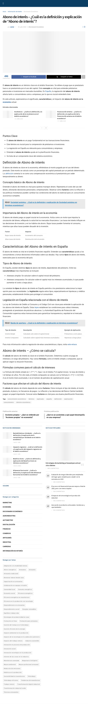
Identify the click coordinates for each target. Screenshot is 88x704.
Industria (7, 542)
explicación (68, 399)
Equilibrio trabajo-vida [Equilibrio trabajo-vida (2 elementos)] (11, 613)
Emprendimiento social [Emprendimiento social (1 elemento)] (11, 609)
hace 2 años (17, 466)
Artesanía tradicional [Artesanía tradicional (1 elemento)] (11, 574)
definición (9, 173)
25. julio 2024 (22, 27)
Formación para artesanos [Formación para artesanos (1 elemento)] (29, 621)
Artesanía (7, 538)
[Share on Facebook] (28, 77)
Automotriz (8, 520)
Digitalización (9, 525)
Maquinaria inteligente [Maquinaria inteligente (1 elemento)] (29, 660)
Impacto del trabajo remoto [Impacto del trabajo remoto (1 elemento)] (13, 641)
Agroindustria (9, 516)
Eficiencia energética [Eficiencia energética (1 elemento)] (25, 593)
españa (49, 399)
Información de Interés (15, 11)
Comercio (7, 533)
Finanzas (7, 529)
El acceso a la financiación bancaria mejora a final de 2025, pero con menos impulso (68, 487)
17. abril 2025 (61, 121)
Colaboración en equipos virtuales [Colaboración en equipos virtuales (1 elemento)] (15, 585)
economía (7, 102)
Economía (7, 507)
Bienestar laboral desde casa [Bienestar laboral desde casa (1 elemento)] (14, 578)
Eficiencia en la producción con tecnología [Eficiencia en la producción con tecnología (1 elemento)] (18, 601)
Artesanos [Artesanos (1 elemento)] (22, 570)
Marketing (7, 503)
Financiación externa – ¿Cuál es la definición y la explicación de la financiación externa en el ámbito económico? (69, 115)
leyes (37, 307)
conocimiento (9, 402)
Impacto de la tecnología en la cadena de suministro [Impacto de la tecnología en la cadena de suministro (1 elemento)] (22, 637)
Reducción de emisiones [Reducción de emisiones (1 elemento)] (12, 668)
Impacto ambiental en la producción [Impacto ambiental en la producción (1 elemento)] (16, 633)
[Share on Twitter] (64, 77)
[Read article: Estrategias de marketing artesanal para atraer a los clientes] (65, 446)
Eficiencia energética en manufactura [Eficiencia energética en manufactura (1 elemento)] (16, 597)
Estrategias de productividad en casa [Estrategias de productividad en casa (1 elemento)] (16, 617)
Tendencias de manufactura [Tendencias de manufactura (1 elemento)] (30, 680)
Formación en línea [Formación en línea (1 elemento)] (10, 621)
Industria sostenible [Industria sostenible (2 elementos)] (32, 641)
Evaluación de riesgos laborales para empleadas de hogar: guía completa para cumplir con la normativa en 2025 (67, 477)
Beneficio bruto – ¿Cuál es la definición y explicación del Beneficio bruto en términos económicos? (27, 461)
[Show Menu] (3, 3)
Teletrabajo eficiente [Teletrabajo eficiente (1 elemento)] (11, 680)
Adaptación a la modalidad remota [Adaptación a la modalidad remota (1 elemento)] (15, 566)
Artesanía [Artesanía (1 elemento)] (32, 570)
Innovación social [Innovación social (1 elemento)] (10, 649)
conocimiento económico (17, 399)
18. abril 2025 (18, 118)
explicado (40, 399)
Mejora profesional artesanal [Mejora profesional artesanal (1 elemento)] (28, 665)
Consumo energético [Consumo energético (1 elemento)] (25, 589)
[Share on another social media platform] (83, 77)
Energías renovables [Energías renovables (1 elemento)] (29, 609)
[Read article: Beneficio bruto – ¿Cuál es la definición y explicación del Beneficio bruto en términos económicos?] (7, 461)
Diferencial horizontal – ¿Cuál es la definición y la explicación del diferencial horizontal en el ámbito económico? (27, 473)
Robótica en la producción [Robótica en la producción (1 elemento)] (13, 672)
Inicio (4, 11)
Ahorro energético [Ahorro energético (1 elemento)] (10, 570)
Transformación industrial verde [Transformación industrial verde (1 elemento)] (15, 688)
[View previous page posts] (42, 127)
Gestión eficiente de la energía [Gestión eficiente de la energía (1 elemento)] (14, 629)
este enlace (72, 344)
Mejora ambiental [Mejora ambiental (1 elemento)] (10, 665)
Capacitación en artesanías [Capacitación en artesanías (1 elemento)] (13, 581)
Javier (12, 27)
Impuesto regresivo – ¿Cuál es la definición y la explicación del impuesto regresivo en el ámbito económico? (27, 449)
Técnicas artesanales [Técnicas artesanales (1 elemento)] (11, 692)
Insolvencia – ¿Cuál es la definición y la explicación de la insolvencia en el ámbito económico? (28, 114)
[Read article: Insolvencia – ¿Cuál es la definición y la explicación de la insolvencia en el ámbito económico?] (8, 114)
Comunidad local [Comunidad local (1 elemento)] (9, 589)
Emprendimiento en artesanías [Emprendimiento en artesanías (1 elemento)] (14, 605)
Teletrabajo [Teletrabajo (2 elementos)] (31, 676)
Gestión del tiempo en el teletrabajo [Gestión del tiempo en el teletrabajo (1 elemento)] (16, 625)
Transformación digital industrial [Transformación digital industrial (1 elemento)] (28, 684)
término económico (23, 402)
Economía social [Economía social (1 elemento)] (9, 593)
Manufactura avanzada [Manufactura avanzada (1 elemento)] (11, 660)
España (48, 91)
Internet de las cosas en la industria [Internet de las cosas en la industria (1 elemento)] (16, 657)
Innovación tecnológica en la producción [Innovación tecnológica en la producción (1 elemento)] (17, 653)
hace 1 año (16, 442)
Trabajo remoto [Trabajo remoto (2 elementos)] (9, 684)
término (31, 399)
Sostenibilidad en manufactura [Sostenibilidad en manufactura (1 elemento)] (14, 676)
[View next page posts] (46, 127)
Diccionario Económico (31, 11)
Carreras (7, 547)
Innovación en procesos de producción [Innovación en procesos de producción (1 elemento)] (17, 645)
